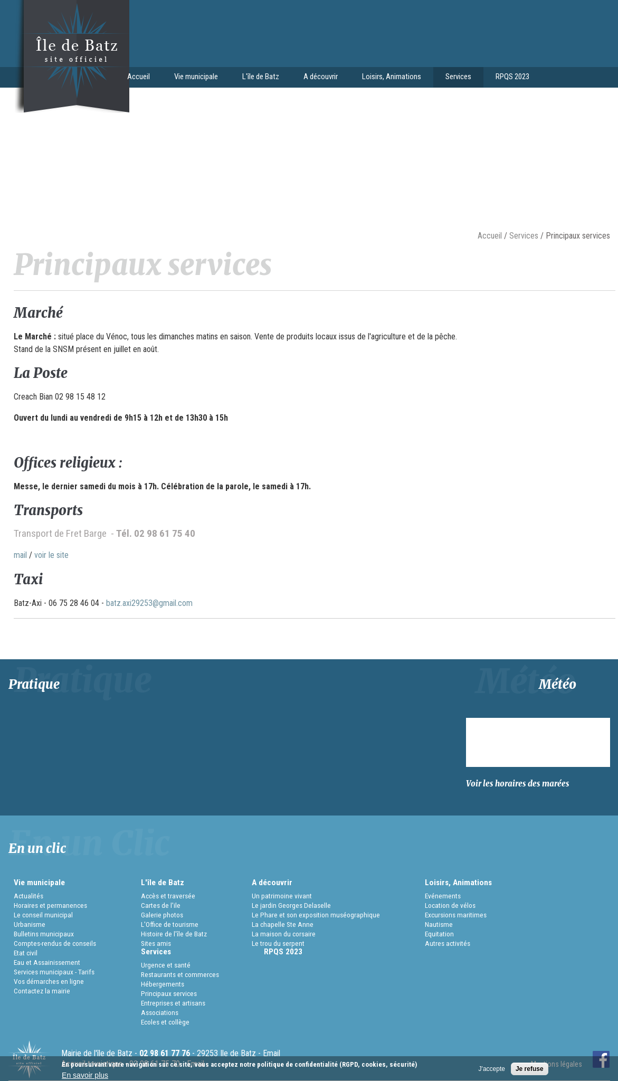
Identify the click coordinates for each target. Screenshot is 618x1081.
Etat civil (25, 953)
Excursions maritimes (456, 915)
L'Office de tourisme (169, 924)
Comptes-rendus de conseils (55, 943)
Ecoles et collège (165, 1022)
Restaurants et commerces (180, 974)
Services (455, 77)
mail (20, 555)
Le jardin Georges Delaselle (291, 905)
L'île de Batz (258, 77)
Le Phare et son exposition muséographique (316, 915)
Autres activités (447, 943)
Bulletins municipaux (44, 934)
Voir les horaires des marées (517, 784)
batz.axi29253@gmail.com (149, 603)
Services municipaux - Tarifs (54, 972)
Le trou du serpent (278, 943)
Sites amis (156, 943)
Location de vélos (450, 905)
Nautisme (439, 924)
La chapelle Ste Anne (282, 924)
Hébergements (162, 984)
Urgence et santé (166, 965)
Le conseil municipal (43, 915)
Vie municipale (193, 77)
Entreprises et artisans (173, 1003)
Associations (159, 1012)
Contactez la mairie (42, 991)
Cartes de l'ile (160, 905)
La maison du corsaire (284, 934)
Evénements (443, 896)
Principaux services (169, 993)
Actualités (28, 896)
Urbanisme (29, 924)
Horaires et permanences (50, 905)
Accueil (138, 76)
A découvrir (317, 77)
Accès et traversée (168, 896)
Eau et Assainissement (47, 962)
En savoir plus (85, 1075)
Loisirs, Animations (388, 77)
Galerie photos (162, 915)
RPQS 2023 (512, 76)
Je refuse (530, 1069)
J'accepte (492, 1069)
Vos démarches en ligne (49, 981)
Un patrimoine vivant (282, 896)
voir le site (51, 555)
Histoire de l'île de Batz (174, 934)
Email (271, 1053)
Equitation (439, 934)
